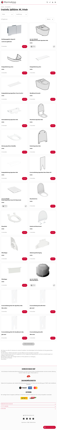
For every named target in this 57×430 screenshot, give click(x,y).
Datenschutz (33, 422)
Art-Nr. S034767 (14, 200)
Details (24, 46)
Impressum (24, 422)
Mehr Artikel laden (28, 343)
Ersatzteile (7, 7)
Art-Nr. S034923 (42, 280)
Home (2, 7)
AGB (28, 422)
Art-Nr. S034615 (42, 41)
